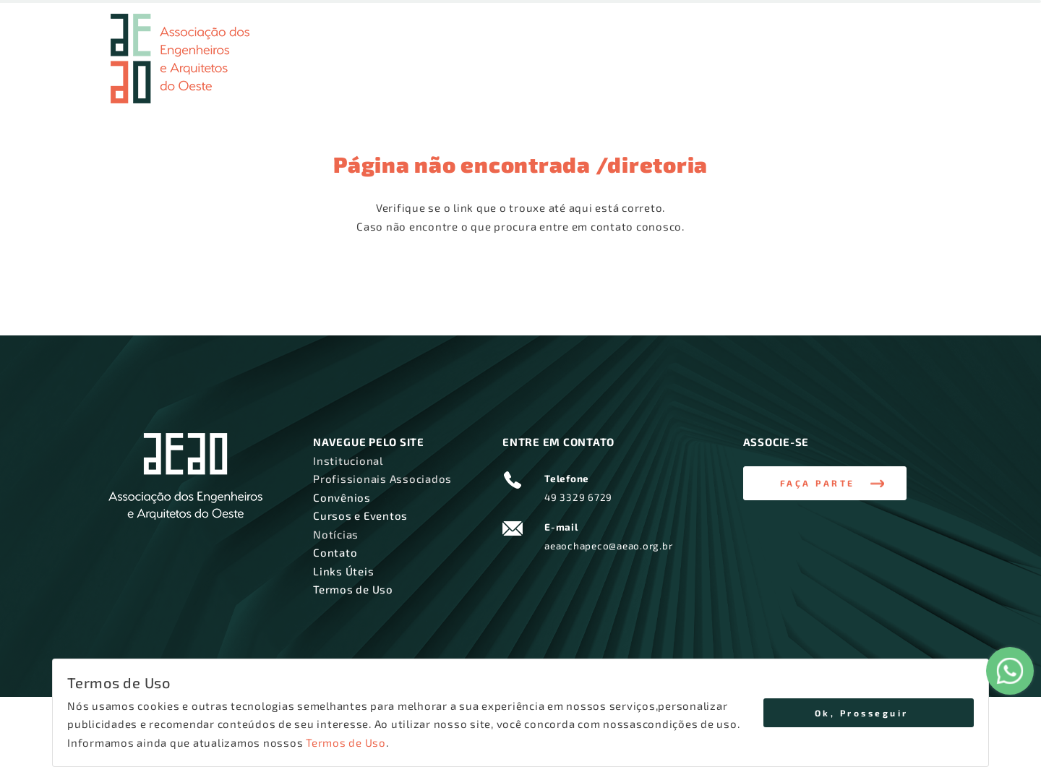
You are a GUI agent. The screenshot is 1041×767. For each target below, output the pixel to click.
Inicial (388, 76)
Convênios (660, 76)
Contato (897, 76)
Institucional (449, 76)
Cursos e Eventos (744, 76)
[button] (825, 483)
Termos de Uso (346, 742)
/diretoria (652, 164)
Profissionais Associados (557, 76)
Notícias (822, 76)
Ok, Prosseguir (862, 713)
